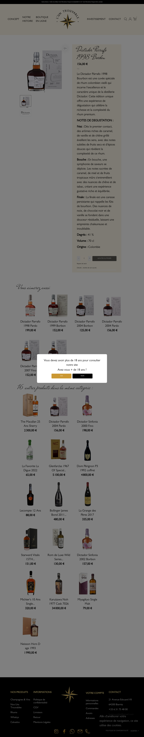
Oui (61, 376)
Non (82, 376)
